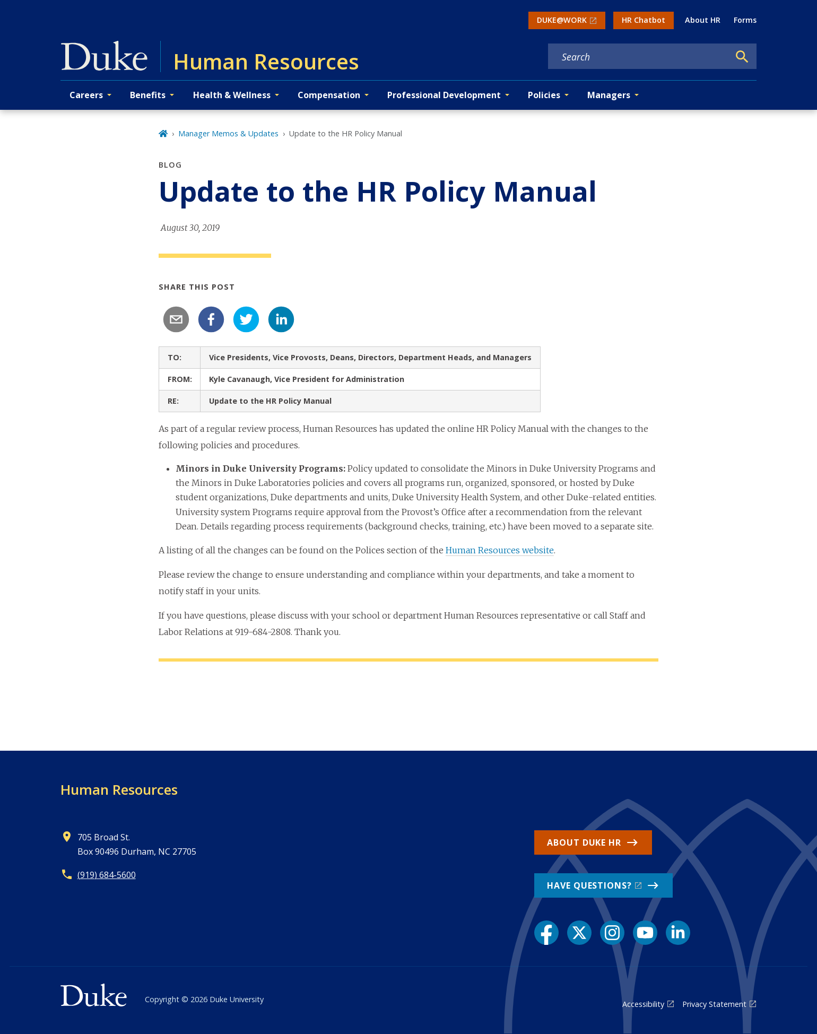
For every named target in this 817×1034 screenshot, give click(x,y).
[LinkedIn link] (678, 932)
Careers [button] (86, 95)
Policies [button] (544, 95)
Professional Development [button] (444, 95)
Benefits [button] (148, 95)
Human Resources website (500, 550)
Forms (745, 20)
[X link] (579, 932)
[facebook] (211, 319)
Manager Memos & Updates (228, 133)
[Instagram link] (612, 932)
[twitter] (246, 319)
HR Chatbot (643, 20)
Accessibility (643, 1004)
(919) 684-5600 (106, 875)
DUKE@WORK (562, 20)
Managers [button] (608, 95)
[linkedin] (281, 319)
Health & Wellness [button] (232, 95)
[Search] (742, 56)
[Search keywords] (639, 56)
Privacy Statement (714, 1004)
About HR (702, 20)
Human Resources (119, 789)
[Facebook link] (546, 932)
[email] (176, 319)
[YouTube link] (645, 932)
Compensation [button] (329, 95)
